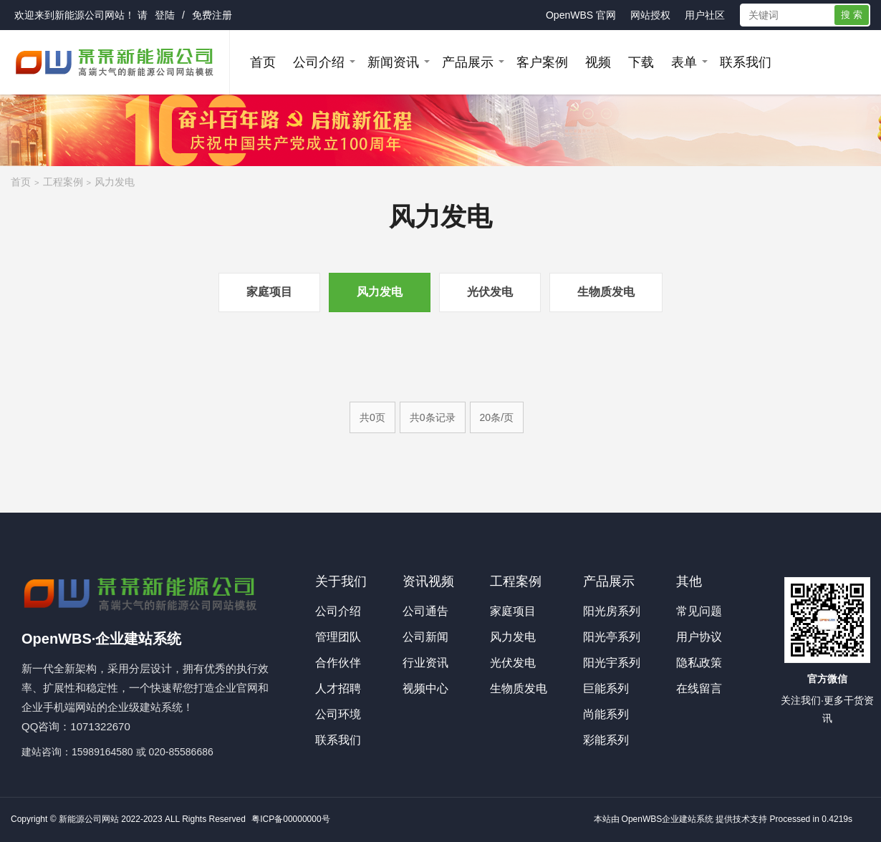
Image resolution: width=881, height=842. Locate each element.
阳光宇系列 (611, 663)
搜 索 (851, 14)
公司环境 (338, 714)
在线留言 (699, 688)
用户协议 (699, 637)
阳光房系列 (611, 611)
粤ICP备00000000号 (290, 819)
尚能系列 (606, 714)
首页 (263, 62)
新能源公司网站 (89, 15)
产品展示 (468, 62)
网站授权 (650, 15)
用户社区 (705, 15)
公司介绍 (319, 62)
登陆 (165, 15)
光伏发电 (490, 292)
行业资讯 (425, 663)
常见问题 (699, 611)
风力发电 (115, 182)
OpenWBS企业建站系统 (668, 819)
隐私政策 (699, 663)
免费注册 (212, 15)
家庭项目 (269, 292)
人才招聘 (338, 688)
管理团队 (338, 637)
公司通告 (425, 611)
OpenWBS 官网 (581, 15)
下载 (641, 62)
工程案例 (63, 182)
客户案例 (542, 62)
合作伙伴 (338, 663)
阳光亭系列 (611, 637)
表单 (684, 62)
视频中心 (425, 688)
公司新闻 (425, 637)
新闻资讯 (393, 62)
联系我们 (745, 62)
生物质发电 (606, 292)
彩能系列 (606, 740)
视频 (598, 62)
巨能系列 (606, 688)
